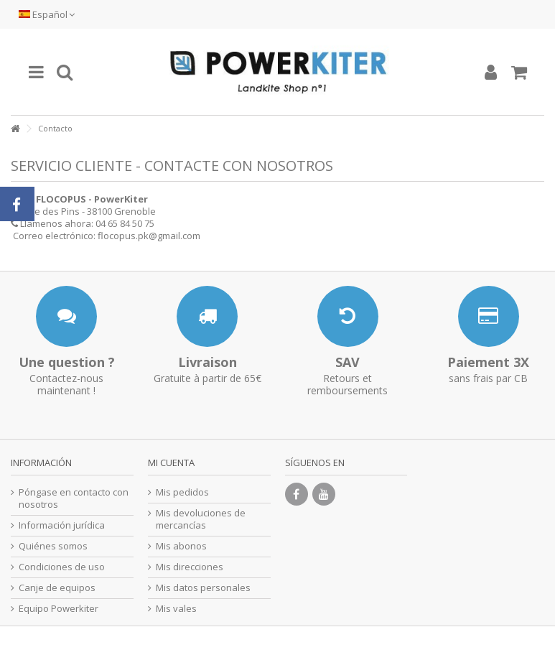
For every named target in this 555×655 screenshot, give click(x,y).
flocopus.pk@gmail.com (149, 235)
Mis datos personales (203, 588)
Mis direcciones (189, 567)
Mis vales (176, 609)
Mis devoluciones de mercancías (201, 519)
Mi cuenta (171, 462)
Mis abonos (181, 546)
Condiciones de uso (62, 567)
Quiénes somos (53, 546)
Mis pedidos (182, 492)
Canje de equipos (57, 588)
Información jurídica (62, 525)
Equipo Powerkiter (58, 609)
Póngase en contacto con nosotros (74, 498)
